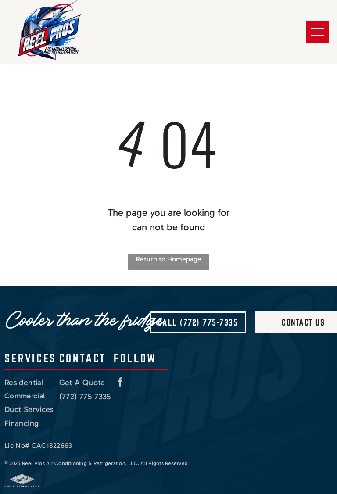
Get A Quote (82, 382)
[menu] (317, 32)
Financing (21, 423)
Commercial (24, 395)
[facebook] (120, 383)
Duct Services (29, 409)
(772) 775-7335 (85, 396)
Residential (23, 382)
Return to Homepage (168, 259)
